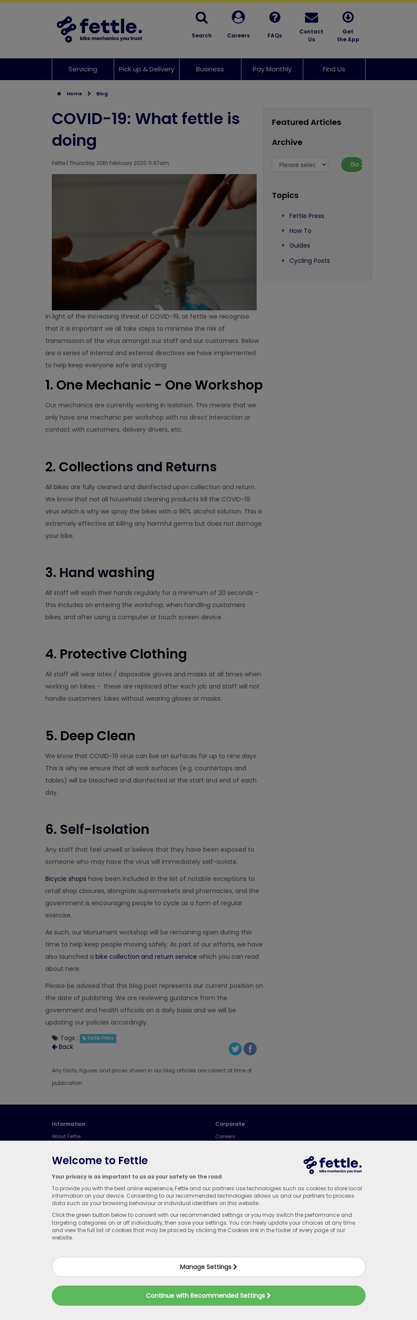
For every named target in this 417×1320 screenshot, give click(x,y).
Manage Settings (208, 1267)
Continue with (208, 1295)
